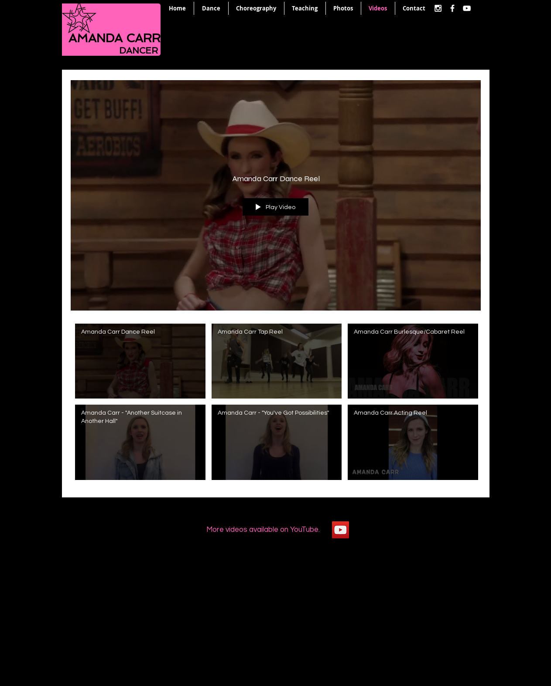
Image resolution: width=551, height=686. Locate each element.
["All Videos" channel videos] (275, 404)
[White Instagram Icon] (438, 8)
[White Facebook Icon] (452, 8)
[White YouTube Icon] (467, 8)
